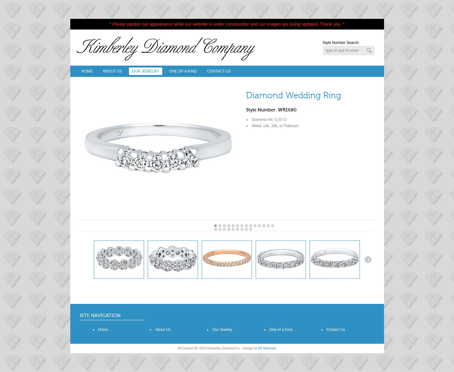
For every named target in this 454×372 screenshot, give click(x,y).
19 (237, 229)
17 (228, 229)
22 (250, 229)
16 (224, 229)
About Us (112, 71)
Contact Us (219, 71)
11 (264, 225)
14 (215, 229)
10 (259, 225)
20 (242, 229)
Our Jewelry (145, 71)
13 (272, 225)
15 (220, 229)
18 (233, 229)
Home (87, 71)
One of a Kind (281, 329)
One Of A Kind (183, 71)
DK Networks (267, 348)
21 (246, 229)
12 (268, 225)
